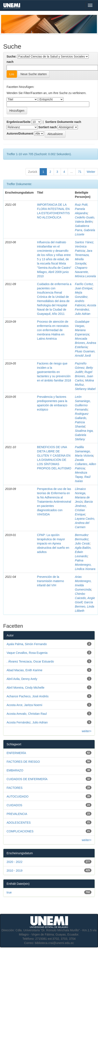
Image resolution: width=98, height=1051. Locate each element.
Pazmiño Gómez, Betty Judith (84, 368)
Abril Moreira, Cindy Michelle (25, 687)
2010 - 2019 (14, 870)
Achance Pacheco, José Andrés (28, 696)
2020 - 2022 (14, 862)
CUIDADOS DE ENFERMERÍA (27, 779)
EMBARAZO (15, 770)
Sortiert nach (47, 127)
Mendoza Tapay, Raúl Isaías (82, 477)
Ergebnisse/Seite (19, 122)
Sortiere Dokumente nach (63, 122)
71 (79, 171)
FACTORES (14, 787)
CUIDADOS (14, 805)
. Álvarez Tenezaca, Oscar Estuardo (30, 661)
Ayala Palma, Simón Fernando (27, 644)
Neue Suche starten (33, 74)
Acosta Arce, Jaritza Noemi (24, 705)
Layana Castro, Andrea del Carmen (85, 523)
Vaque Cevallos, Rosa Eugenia (27, 652)
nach (10, 61)
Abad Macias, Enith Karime (24, 670)
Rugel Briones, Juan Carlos (84, 376)
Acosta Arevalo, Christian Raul (27, 713)
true (9, 892)
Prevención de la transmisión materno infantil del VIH (50, 581)
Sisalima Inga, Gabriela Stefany (84, 435)
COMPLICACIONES (20, 831)
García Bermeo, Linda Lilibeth (84, 606)
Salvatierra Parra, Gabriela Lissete (85, 230)
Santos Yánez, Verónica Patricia (84, 246)
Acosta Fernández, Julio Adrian (85, 309)
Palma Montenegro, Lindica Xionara (85, 565)
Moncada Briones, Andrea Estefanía (85, 343)
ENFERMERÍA (16, 753)
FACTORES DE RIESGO (23, 761)
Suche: (12, 56)
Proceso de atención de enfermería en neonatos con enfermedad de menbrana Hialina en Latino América (53, 330)
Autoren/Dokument (20, 133)
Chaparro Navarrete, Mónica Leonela (85, 272)
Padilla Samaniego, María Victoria (84, 451)
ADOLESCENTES (19, 822)
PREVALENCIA (17, 814)
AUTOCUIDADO (17, 796)
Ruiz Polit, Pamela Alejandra (81, 209)
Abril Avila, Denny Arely (22, 679)
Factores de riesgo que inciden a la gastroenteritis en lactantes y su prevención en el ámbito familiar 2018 (54, 372)
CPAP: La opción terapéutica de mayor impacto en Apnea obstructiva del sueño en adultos (53, 543)
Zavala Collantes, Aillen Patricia (85, 464)
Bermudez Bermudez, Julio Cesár (82, 539)
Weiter (91, 171)
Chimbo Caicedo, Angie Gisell (85, 598)
